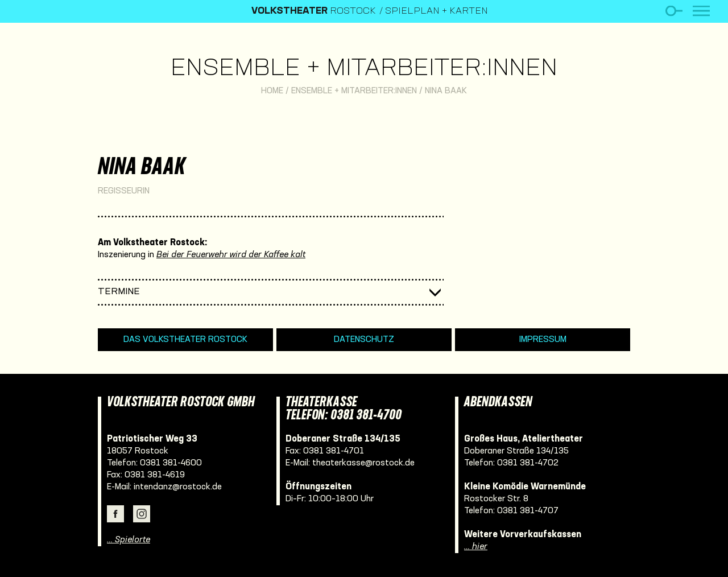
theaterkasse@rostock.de (363, 463)
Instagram (141, 513)
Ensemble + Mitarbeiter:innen (364, 69)
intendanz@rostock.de (178, 487)
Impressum (542, 339)
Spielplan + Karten (436, 11)
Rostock (313, 11)
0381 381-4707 (528, 511)
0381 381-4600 (171, 463)
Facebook (115, 513)
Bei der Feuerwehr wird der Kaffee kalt (230, 254)
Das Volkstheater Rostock (185, 339)
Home (272, 91)
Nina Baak (446, 91)
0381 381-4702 (528, 463)
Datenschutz (364, 339)
